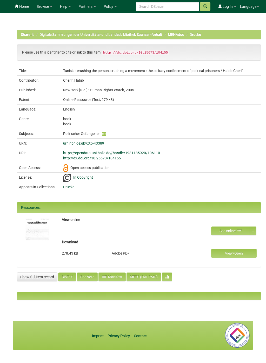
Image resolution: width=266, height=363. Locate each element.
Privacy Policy (119, 336)
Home (22, 6)
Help (65, 6)
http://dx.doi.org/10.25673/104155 (92, 158)
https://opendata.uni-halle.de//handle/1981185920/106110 (111, 153)
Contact (140, 336)
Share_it (27, 35)
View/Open (234, 253)
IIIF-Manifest (112, 277)
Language (249, 6)
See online (231, 231)
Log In (227, 6)
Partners (87, 6)
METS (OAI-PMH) (144, 277)
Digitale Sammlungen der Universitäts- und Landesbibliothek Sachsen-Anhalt (100, 35)
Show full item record (37, 277)
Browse (44, 6)
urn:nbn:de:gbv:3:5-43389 (83, 143)
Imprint (98, 336)
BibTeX (67, 277)
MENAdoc (176, 35)
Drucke (195, 35)
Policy (110, 6)
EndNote (87, 277)
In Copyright (83, 177)
